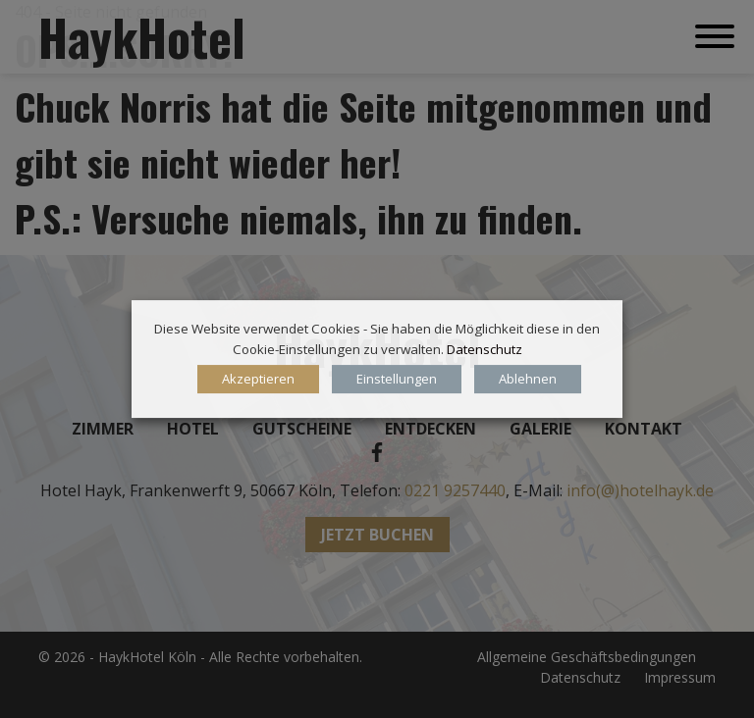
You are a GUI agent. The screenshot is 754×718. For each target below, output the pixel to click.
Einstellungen (396, 378)
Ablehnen (528, 378)
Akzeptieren (258, 378)
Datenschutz (484, 349)
